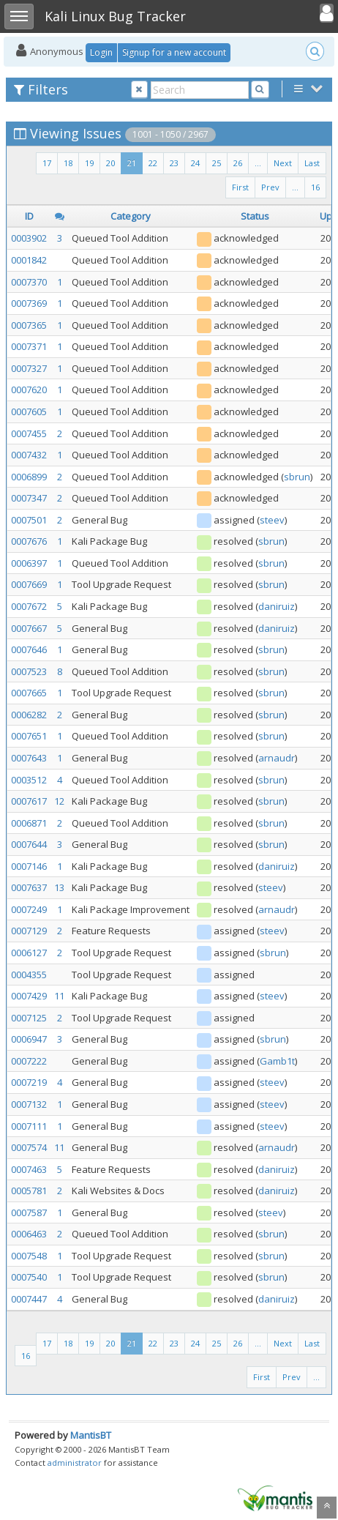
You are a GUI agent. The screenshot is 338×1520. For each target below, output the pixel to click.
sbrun (297, 476)
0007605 (29, 411)
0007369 (29, 303)
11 (59, 995)
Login (101, 52)
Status (255, 216)
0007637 (29, 887)
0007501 (29, 519)
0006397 (29, 563)
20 (110, 162)
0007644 (29, 844)
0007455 (29, 433)
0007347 (29, 497)
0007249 (29, 909)
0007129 (29, 930)
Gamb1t (277, 1061)
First (240, 187)
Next (283, 162)
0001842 (29, 260)
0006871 (29, 823)
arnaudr (276, 757)
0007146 (29, 866)
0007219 (29, 1082)
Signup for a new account (174, 52)
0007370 (29, 281)
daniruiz (276, 606)
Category (130, 216)
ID (29, 216)
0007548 (29, 1255)
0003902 (29, 238)
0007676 (29, 541)
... (258, 162)
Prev (270, 187)
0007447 (29, 1298)
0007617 (29, 801)
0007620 (29, 389)
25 (216, 162)
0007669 (29, 584)
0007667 (29, 628)
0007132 (29, 1104)
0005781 (29, 1190)
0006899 (29, 476)
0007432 (29, 454)
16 (315, 187)
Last (312, 162)
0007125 (29, 1017)
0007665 (29, 692)
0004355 (29, 974)
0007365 (29, 325)
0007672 (29, 606)
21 (131, 162)
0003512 (29, 779)
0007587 (29, 1212)
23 (174, 162)
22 (153, 162)
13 (59, 887)
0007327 (29, 368)
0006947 (29, 1039)
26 (237, 162)
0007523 (29, 671)
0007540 (29, 1277)
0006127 (29, 952)
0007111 (29, 1126)
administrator (75, 1462)
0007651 (29, 735)
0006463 (29, 1233)
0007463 (29, 1169)
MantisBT (90, 1435)
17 (46, 162)
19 (89, 162)
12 (59, 801)
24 (195, 162)
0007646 (29, 649)
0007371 (29, 346)
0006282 (29, 714)
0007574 (29, 1147)
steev (272, 519)
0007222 (29, 1061)
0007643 (29, 757)
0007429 (29, 995)
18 (68, 162)
